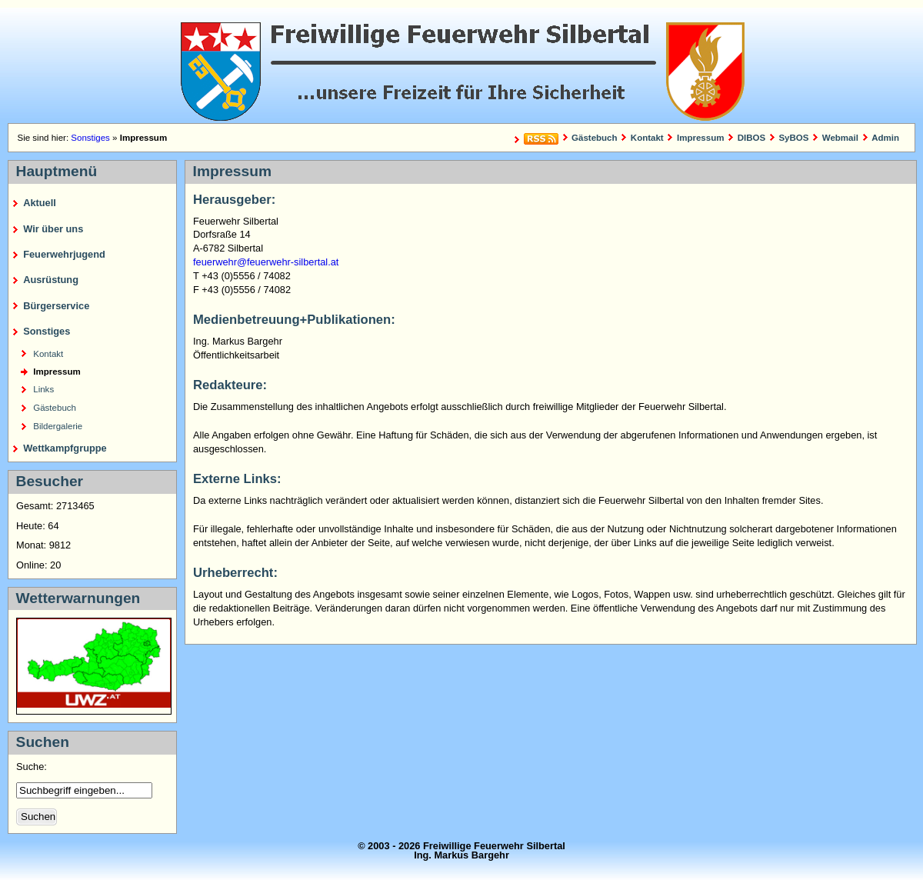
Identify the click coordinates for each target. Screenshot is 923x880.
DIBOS (751, 137)
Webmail (840, 137)
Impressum (700, 137)
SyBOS (793, 137)
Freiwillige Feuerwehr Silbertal (461, 65)
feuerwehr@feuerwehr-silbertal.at (265, 262)
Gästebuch (594, 137)
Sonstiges (90, 137)
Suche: (32, 766)
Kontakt (647, 137)
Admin (885, 137)
